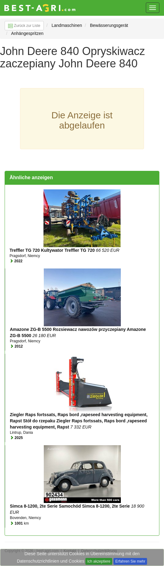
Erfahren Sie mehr (130, 561)
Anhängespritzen (27, 33)
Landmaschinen (66, 25)
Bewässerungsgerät (109, 25)
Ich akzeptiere (98, 561)
